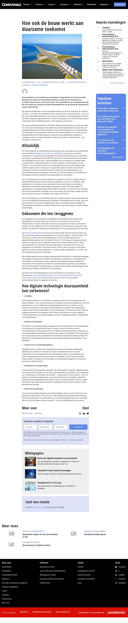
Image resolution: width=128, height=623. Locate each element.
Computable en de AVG (86, 571)
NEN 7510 (6, 603)
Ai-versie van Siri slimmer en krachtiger (108, 141)
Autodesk (26, 85)
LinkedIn (121, 575)
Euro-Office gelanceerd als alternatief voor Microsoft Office (108, 119)
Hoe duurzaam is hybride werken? (36, 545)
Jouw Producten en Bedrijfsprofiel (52, 571)
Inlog (79, 583)
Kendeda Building (31, 233)
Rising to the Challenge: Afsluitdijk (49, 153)
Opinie (62, 82)
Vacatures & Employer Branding (52, 579)
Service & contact (84, 575)
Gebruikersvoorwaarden (42, 612)
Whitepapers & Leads (48, 575)
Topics (4, 591)
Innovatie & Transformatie (33, 531)
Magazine (5, 579)
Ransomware (7, 599)
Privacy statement (63, 612)
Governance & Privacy (31, 542)
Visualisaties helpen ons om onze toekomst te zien (40, 535)
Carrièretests (7, 567)
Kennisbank (6, 571)
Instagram (122, 583)
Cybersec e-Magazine (10, 587)
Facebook (122, 567)
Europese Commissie (40, 85)
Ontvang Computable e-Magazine (14, 583)
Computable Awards (9, 575)
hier (67, 440)
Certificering (27, 413)
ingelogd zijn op (38, 507)
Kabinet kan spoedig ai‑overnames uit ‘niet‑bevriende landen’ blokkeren (108, 131)
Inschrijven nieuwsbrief (86, 579)
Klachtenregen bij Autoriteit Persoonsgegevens (106, 150)
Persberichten (45, 583)
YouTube (121, 579)
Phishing (5, 595)
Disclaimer (24, 612)
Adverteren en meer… (47, 567)
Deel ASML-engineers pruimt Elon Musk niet (108, 109)
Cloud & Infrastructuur (76, 82)
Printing (38, 413)
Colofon (81, 567)
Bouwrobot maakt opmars (95, 534)
